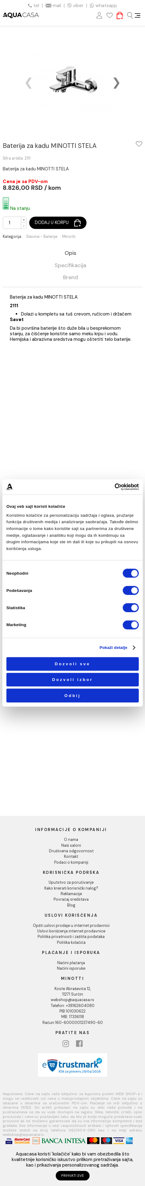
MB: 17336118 (72, 1016)
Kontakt (71, 856)
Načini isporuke (71, 968)
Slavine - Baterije (41, 236)
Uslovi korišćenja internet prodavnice (71, 931)
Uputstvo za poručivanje (71, 882)
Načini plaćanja (71, 962)
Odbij (72, 695)
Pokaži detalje (113, 647)
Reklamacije (71, 893)
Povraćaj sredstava (71, 899)
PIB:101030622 (72, 1011)
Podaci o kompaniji (71, 862)
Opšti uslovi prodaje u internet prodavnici (71, 925)
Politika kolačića (71, 942)
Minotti (68, 236)
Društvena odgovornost (71, 851)
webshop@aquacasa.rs (72, 999)
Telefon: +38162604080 (73, 1005)
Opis (70, 253)
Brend (70, 278)
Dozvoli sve (72, 664)
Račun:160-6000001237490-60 (72, 1022)
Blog (71, 905)
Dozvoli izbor (72, 679)
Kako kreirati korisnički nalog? (71, 888)
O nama (71, 839)
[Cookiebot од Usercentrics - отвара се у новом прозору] (114, 487)
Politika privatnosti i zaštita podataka (71, 936)
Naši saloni (71, 845)
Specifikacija (70, 266)
